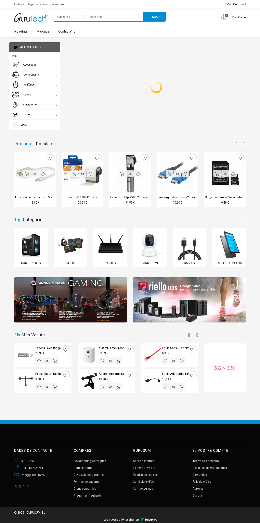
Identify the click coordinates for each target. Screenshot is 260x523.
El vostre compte (211, 450)
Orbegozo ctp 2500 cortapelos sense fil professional (146, 197)
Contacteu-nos (143, 488)
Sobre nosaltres (143, 461)
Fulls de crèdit (202, 481)
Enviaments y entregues (90, 461)
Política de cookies (145, 474)
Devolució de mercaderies (210, 467)
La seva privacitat (144, 467)
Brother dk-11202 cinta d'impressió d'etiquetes (95, 197)
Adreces (198, 488)
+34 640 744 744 (32, 468)
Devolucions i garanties (89, 474)
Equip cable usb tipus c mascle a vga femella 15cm (50, 197)
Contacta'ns (66, 31)
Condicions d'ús (143, 481)
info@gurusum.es (33, 475)
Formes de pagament (88, 481)
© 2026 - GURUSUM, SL (29, 512)
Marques (43, 31)
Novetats (21, 31)
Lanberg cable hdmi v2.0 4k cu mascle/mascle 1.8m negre (197, 197)
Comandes (200, 474)
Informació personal (206, 461)
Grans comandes (85, 488)
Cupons (198, 495)
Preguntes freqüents (88, 495)
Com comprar (83, 467)
